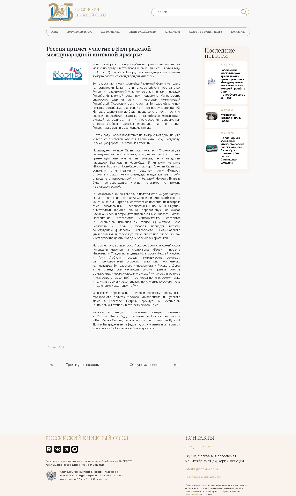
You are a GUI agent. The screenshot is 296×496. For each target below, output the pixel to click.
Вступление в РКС (79, 31)
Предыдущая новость (72, 382)
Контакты (238, 31)
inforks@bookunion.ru (201, 469)
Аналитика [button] (172, 31)
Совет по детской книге (205, 31)
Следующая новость (155, 382)
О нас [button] (54, 31)
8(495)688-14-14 (198, 447)
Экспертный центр (142, 31)
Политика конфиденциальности (203, 476)
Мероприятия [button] (110, 31)
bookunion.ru (192, 494)
